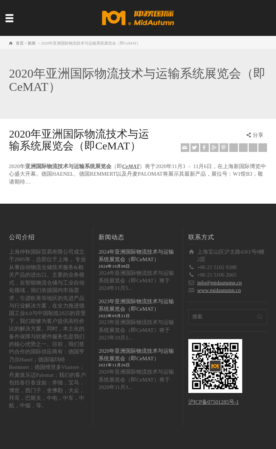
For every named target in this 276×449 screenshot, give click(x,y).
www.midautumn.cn (219, 290)
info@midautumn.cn (219, 283)
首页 (20, 43)
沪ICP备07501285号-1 (213, 402)
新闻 (32, 43)
